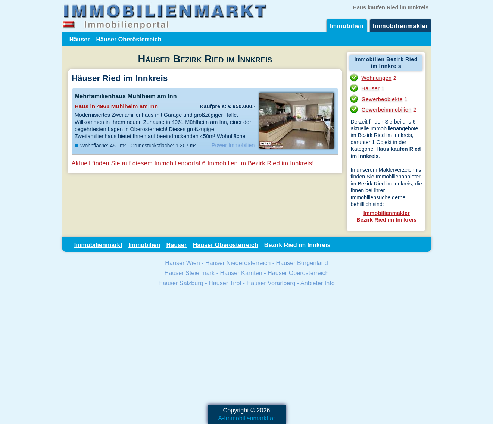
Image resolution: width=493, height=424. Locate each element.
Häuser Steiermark (189, 272)
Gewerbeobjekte (382, 99)
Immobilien (347, 25)
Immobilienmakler (400, 25)
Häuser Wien (182, 262)
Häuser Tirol (225, 283)
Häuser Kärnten (241, 272)
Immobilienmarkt (98, 244)
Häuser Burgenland (302, 262)
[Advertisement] (246, 346)
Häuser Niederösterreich (238, 262)
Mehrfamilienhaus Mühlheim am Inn (126, 96)
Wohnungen (376, 78)
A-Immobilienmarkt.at (246, 418)
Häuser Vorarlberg (270, 283)
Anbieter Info (317, 283)
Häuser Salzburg (180, 283)
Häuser (79, 39)
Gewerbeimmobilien (386, 110)
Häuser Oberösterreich (128, 39)
